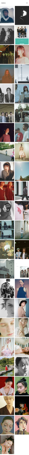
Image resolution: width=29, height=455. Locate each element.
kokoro (3, 3)
